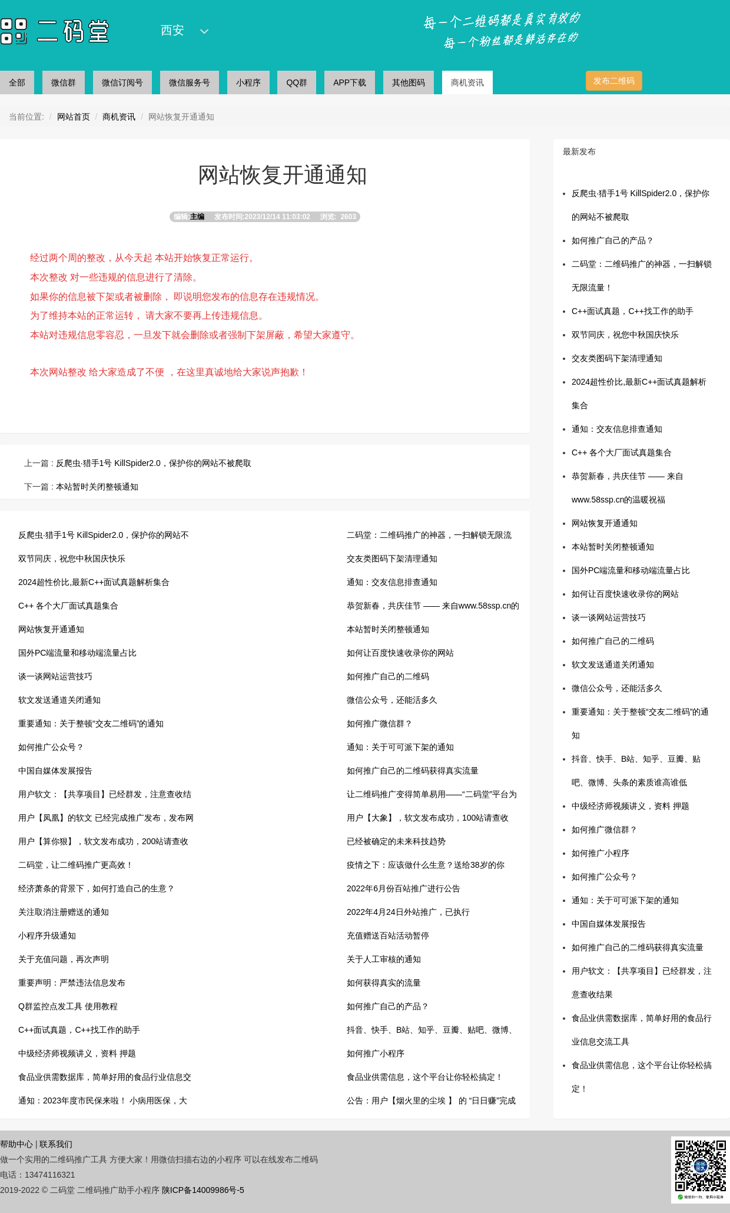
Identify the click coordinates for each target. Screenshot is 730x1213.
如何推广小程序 (375, 1053)
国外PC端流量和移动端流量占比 (77, 652)
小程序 (248, 82)
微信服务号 (189, 82)
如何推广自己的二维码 (388, 676)
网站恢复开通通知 (51, 629)
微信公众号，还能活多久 (392, 700)
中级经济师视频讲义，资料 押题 (77, 1053)
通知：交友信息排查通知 (392, 582)
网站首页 (73, 116)
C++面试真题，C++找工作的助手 (79, 1029)
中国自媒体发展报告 (55, 770)
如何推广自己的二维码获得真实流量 (413, 770)
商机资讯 (467, 82)
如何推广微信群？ (380, 723)
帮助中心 (16, 1144)
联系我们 (55, 1144)
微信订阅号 (122, 82)
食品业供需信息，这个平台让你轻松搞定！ (425, 1077)
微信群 (63, 82)
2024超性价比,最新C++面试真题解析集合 (94, 582)
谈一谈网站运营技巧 (55, 676)
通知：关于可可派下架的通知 (400, 747)
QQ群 (296, 82)
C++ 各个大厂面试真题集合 (68, 605)
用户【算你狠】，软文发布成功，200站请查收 (103, 841)
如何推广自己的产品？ (388, 1006)
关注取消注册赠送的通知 (63, 912)
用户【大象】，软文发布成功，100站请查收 (428, 817)
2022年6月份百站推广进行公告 (403, 888)
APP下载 (349, 82)
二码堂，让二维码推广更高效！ (76, 865)
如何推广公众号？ (51, 747)
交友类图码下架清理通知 (392, 558)
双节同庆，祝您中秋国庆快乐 (71, 558)
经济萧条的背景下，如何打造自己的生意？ (96, 888)
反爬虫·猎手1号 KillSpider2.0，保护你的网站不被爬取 (152, 463)
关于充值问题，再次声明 (63, 959)
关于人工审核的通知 (384, 959)
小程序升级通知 (47, 935)
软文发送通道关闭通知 (59, 700)
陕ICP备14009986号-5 (203, 1190)
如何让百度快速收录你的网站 (400, 652)
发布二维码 (614, 80)
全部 (17, 82)
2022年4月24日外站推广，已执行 (408, 912)
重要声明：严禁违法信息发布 (71, 982)
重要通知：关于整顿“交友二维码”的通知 (91, 723)
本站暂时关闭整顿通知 (96, 486)
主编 (197, 217)
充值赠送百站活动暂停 (388, 935)
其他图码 (408, 82)
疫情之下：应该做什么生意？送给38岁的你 (426, 865)
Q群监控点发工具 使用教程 (68, 1006)
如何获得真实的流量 (384, 982)
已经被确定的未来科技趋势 (396, 841)
